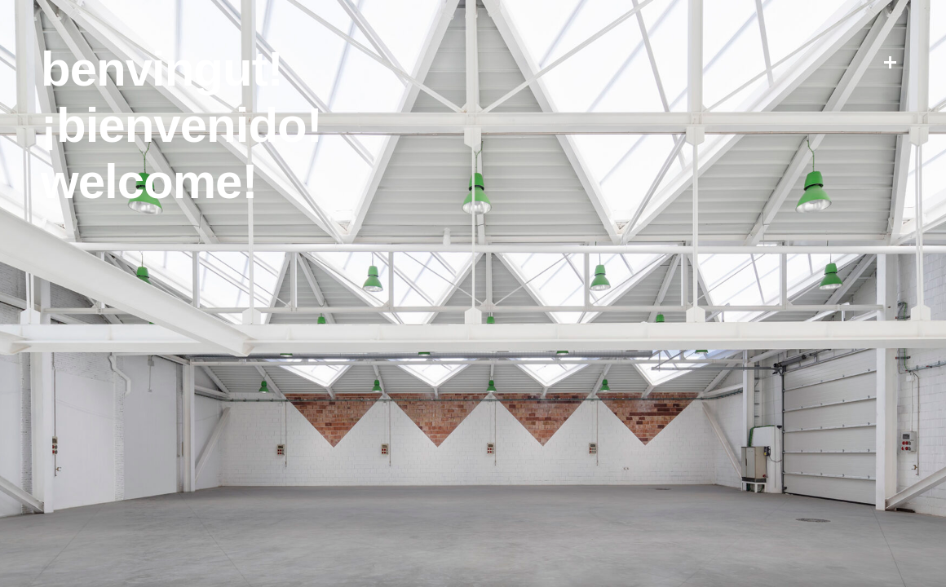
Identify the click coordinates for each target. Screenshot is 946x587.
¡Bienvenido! (181, 125)
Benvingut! (162, 69)
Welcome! (149, 181)
